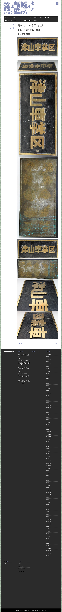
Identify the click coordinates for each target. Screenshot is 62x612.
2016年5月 (48, 477)
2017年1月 (48, 458)
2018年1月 (48, 429)
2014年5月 (48, 536)
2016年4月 (48, 480)
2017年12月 (48, 431)
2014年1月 (48, 545)
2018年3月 (48, 424)
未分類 (13, 27)
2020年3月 (48, 385)
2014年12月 (48, 519)
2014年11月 (48, 521)
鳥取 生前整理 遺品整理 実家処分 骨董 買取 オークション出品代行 (19, 8)
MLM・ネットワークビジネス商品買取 (13, 20)
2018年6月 (48, 417)
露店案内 (35, 20)
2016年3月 (48, 482)
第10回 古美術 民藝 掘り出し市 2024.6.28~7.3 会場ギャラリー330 (24, 382)
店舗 (41, 17)
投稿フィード (20, 566)
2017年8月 (48, 441)
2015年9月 (48, 497)
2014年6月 (48, 533)
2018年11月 (48, 407)
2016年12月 (48, 460)
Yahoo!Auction (27, 20)
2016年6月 (48, 475)
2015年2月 (48, 514)
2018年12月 (48, 405)
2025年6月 (48, 356)
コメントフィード (21, 568)
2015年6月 (48, 504)
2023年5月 (48, 366)
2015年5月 (48, 506)
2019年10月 (48, 393)
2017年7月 (48, 443)
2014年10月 (48, 523)
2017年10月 (48, 436)
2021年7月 (48, 373)
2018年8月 (48, 412)
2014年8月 (48, 528)
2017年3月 (48, 453)
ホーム (6, 17)
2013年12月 (48, 548)
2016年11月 (48, 463)
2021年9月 (48, 371)
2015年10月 (48, 494)
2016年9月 (48, 468)
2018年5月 (48, 419)
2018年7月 (48, 414)
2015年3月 (48, 511)
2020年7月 (48, 380)
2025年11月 (48, 354)
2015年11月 (48, 492)
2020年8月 (48, 378)
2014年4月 (48, 538)
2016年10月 (48, 465)
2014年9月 (48, 526)
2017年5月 (48, 448)
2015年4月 (48, 509)
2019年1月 (48, 402)
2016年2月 (48, 485)
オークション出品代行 (32, 17)
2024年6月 (48, 361)
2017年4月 (48, 451)
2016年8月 (48, 470)
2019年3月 (48, 400)
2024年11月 (48, 359)
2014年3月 (48, 540)
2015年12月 (48, 490)
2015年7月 (48, 502)
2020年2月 (48, 388)
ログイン (19, 563)
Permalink (12, 28)
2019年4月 (48, 397)
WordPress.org (21, 571)
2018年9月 (48, 409)
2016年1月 (48, 487)
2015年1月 (48, 516)
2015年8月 (48, 499)
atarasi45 (12, 24)
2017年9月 (48, 439)
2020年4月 (48, 383)
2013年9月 (48, 555)
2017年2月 (48, 456)
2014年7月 (48, 531)
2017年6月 (48, 446)
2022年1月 (48, 368)
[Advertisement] (38, 584)
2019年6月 (48, 395)
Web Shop (47, 17)
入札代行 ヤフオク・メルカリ (17, 17)
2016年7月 (48, 473)
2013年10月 (48, 553)
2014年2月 (48, 543)
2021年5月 (48, 376)
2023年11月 (48, 363)
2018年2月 (48, 426)
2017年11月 (48, 434)
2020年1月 (48, 390)
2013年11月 (48, 550)
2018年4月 (48, 422)
